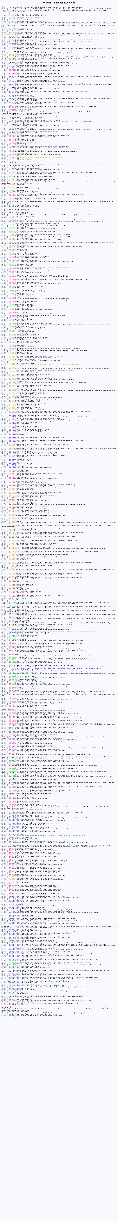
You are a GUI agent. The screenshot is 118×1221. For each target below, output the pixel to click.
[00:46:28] (4, 1082)
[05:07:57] (4, 257)
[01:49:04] (4, 924)
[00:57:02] (4, 1013)
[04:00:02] (4, 441)
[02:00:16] (4, 815)
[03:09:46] (4, 745)
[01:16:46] (4, 997)
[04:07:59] (4, 408)
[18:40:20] (4, 84)
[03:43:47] (4, 537)
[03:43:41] (4, 542)
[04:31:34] (4, 293)
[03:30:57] (4, 639)
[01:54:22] (4, 873)
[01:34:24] (4, 960)
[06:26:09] (4, 212)
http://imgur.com (34, 636)
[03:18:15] (4, 677)
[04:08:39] (4, 402)
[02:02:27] (4, 806)
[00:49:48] (4, 1076)
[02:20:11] (4, 761)
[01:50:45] (4, 913)
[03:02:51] (4, 754)
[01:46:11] (4, 939)
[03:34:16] (4, 604)
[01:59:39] (4, 825)
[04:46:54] (4, 278)
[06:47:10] (4, 201)
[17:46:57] (4, 94)
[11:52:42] (4, 136)
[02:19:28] (4, 768)
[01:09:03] (4, 1002)
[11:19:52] (4, 140)
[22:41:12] (4, 42)
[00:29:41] (4, 1162)
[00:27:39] (4, 1173)
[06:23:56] (4, 225)
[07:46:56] (4, 181)
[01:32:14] (4, 965)
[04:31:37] (4, 290)
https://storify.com (27, 79)
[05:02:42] (4, 262)
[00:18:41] (4, 1188)
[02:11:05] (4, 776)
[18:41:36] (4, 79)
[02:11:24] (4, 774)
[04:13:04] (4, 377)
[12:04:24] (4, 126)
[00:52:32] (4, 1056)
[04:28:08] (4, 313)
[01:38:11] (4, 944)
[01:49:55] (4, 919)
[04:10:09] (4, 382)
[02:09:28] (4, 789)
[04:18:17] (4, 352)
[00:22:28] (4, 1180)
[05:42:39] (4, 237)
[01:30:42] (4, 972)
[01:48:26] (4, 928)
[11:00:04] (4, 146)
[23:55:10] (4, 8)
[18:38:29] (4, 89)
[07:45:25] (4, 183)
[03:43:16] (4, 550)
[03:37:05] (4, 596)
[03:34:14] (4, 606)
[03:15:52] (4, 687)
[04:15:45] (4, 364)
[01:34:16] (4, 962)
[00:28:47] (4, 1167)
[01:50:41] (4, 914)
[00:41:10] (4, 1115)
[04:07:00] (4, 417)
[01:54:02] (4, 880)
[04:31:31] (4, 295)
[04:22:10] (4, 332)
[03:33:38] (4, 613)
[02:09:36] (4, 787)
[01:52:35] (4, 893)
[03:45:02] (4, 515)
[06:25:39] (4, 214)
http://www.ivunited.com (29, 459)
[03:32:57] (4, 619)
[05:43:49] (4, 230)
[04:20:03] (4, 342)
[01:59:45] (4, 824)
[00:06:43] (4, 1203)
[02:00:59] (4, 810)
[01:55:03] (4, 868)
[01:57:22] (4, 848)
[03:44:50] (4, 517)
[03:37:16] (4, 593)
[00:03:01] (4, 1213)
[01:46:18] (4, 936)
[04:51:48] (4, 270)
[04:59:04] (4, 265)
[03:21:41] (4, 674)
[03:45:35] (4, 507)
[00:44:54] (4, 1099)
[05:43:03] (4, 235)
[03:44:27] (4, 527)
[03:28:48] (4, 654)
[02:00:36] (4, 812)
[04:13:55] (4, 374)
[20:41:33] (4, 47)
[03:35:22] (4, 600)
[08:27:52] (4, 174)
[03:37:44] (4, 591)
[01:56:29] (4, 857)
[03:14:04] (4, 692)
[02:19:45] (4, 766)
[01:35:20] (4, 957)
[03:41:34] (4, 568)
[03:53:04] (4, 473)
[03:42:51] (4, 555)
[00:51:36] (4, 1071)
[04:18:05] (4, 356)
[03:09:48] (4, 741)
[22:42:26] (4, 26)
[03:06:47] (4, 746)
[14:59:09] (4, 112)
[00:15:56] (4, 1196)
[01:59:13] (4, 832)
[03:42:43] (4, 557)
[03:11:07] (4, 720)
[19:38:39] (4, 56)
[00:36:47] (4, 1134)
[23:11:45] (4, 18)
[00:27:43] (4, 1171)
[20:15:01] (4, 52)
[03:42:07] (4, 563)
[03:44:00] (4, 534)
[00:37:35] (4, 1130)
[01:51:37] (4, 904)
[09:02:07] (4, 154)
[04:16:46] (4, 357)
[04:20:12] (4, 341)
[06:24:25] (4, 222)
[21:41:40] (4, 46)
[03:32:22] (4, 623)
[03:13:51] (4, 698)
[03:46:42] (4, 501)
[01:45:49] (4, 941)
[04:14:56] (4, 369)
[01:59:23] (4, 830)
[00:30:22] (4, 1155)
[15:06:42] (4, 108)
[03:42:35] (4, 558)
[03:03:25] (4, 751)
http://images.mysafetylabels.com (32, 486)
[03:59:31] (4, 446)
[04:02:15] (4, 433)
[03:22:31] (4, 672)
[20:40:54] (4, 49)
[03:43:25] (4, 547)
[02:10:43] (4, 778)
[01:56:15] (4, 858)
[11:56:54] (4, 128)
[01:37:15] (4, 949)
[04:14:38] (4, 372)
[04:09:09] (4, 397)
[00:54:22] (4, 1046)
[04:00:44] (4, 438)
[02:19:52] (4, 764)
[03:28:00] (4, 659)
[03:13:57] (4, 693)
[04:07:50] (4, 412)
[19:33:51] (4, 72)
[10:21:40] (4, 151)
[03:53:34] (4, 469)
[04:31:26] (4, 298)
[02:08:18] (4, 799)
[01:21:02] (4, 985)
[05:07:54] (4, 258)
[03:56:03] (4, 464)
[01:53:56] (4, 881)
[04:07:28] (4, 415)
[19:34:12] (4, 70)
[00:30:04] (4, 1158)
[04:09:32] (4, 392)
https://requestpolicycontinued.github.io (56, 773)
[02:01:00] (4, 809)
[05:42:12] (4, 239)
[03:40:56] (4, 576)
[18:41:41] (4, 77)
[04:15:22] (4, 367)
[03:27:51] (4, 661)
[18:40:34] (4, 82)
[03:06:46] (4, 750)
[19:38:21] (4, 57)
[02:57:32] (4, 756)
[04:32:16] (4, 286)
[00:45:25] (4, 1097)
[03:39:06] (4, 581)
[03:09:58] (4, 735)
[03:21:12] (4, 675)
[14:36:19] (4, 117)
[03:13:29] (4, 705)
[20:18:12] (4, 51)
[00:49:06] (4, 1078)
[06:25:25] (4, 215)
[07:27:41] (4, 194)
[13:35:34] (4, 122)
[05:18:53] (4, 250)
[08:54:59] (4, 156)
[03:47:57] (4, 492)
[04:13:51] (4, 375)
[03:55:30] (4, 466)
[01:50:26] (4, 916)
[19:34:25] (4, 65)
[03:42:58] (4, 552)
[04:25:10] (4, 318)
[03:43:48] (4, 535)
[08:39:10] (4, 163)
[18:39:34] (4, 85)
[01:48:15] (4, 929)
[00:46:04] (4, 1089)
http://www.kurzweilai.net (24, 268)
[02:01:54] (4, 807)
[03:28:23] (4, 657)
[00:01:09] (4, 1216)
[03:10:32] (4, 726)
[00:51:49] (4, 1061)
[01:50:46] (4, 911)
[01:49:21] (4, 923)
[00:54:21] (4, 1048)
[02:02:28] (4, 804)
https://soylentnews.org (100, 799)
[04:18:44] (4, 349)
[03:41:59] (4, 565)
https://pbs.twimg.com (24, 263)
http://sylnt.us (102, 26)
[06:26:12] (4, 211)
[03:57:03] (4, 458)
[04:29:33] (4, 304)
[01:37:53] (4, 946)
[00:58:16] (4, 1007)
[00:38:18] (4, 1125)
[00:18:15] (4, 1191)
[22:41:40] (4, 33)
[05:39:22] (4, 248)
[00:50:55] (4, 1073)
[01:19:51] (4, 993)
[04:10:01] (4, 384)
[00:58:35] (4, 1005)
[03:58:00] (4, 454)
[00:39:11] (4, 1122)
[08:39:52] (4, 159)
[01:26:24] (4, 975)
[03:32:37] (4, 621)
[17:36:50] (4, 95)
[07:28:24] (4, 192)
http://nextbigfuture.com (23, 285)
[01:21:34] (4, 982)
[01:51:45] (4, 901)
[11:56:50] (4, 130)
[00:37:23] (4, 1132)
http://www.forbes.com (24, 840)
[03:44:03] (4, 532)
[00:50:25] (4, 1074)
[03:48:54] (4, 487)
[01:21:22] (4, 984)
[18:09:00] (4, 90)
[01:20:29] (4, 989)
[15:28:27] (4, 102)
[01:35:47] (4, 952)
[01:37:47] (4, 947)
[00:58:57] (4, 1003)
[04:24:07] (4, 319)
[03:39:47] (4, 580)
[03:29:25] (4, 651)
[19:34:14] (4, 67)
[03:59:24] (4, 451)
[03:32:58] (4, 618)
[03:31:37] (4, 632)
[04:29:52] (4, 301)
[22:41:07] (4, 44)
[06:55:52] (4, 199)
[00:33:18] (4, 1143)
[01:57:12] (4, 852)
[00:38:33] (4, 1124)
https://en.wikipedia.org (24, 209)
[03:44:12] (4, 530)
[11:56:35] (4, 131)
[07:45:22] (4, 184)
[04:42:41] (4, 285)
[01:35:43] (4, 954)
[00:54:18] (4, 1049)
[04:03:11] (4, 431)
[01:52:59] (4, 890)
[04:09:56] (4, 385)
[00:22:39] (4, 1178)
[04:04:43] (4, 426)
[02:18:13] (4, 771)
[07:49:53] (4, 178)
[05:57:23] (4, 227)
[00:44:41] (4, 1101)
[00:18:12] (4, 1193)
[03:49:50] (4, 484)
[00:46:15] (4, 1087)
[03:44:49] (4, 519)
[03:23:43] (4, 670)
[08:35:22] (4, 171)
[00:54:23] (4, 1041)
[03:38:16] (4, 586)
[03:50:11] (4, 482)
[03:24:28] (4, 664)
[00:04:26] (4, 1204)
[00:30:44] (4, 1152)
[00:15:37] (4, 1198)
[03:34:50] (4, 601)
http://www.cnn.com (21, 293)
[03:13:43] (4, 700)
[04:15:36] (4, 365)
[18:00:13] (4, 92)
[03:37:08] (4, 595)
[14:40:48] (4, 115)
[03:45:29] (4, 509)
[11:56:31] (4, 133)
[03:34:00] (4, 609)
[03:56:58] (4, 459)
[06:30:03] (4, 202)
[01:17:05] (4, 995)
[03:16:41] (4, 682)
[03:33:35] (4, 614)
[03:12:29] (4, 712)
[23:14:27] (4, 14)
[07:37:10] (4, 187)
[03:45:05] (4, 514)
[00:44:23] (4, 1102)
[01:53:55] (4, 883)
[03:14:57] (4, 689)
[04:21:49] (4, 334)
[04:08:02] (4, 407)
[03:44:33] (4, 524)
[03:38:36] (4, 585)
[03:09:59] (4, 731)
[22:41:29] (4, 34)
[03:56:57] (4, 461)
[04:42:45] (4, 283)
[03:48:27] (4, 491)
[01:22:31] (4, 980)
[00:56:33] (4, 1030)
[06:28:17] (4, 207)
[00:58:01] (4, 1010)
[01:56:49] (4, 853)
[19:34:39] (4, 64)
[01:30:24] (4, 974)
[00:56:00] (4, 1033)
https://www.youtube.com (23, 318)
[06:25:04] (4, 220)
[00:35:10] (4, 1137)
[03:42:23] (4, 560)
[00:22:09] (4, 1181)
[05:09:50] (4, 253)
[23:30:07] (4, 13)
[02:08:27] (4, 796)
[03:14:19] (4, 690)
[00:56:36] (4, 1020)
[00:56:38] (4, 1018)
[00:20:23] (4, 1185)
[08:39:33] (4, 161)
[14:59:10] (4, 110)
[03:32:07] (4, 626)
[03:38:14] (4, 588)
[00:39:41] (4, 1120)
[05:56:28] (4, 229)
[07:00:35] (4, 196)
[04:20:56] (4, 337)
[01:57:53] (4, 845)
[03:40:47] (4, 578)
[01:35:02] (4, 959)
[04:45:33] (4, 281)
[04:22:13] (4, 331)
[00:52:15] (4, 1059)
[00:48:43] (4, 1079)
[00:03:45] (4, 1209)
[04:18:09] (4, 354)
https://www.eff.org (22, 272)
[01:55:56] (4, 862)
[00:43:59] (4, 1104)
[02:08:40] (4, 794)
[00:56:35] (4, 1021)
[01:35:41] (4, 956)
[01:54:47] (4, 871)
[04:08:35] (4, 403)
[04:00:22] (4, 440)
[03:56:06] (4, 463)
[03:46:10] (4, 504)
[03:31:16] (4, 637)
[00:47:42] (4, 1081)
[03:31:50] (4, 629)
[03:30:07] (4, 642)
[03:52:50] (4, 474)
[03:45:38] (4, 506)
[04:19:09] (4, 346)
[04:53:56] (4, 267)
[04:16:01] (4, 361)
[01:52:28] (4, 896)
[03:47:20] (4, 497)
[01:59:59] (4, 819)
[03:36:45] (4, 598)
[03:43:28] (4, 545)
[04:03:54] (4, 428)
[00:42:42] (4, 1106)
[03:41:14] (4, 573)
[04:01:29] (4, 435)
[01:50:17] (4, 918)
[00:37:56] (4, 1129)
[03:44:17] (4, 529)
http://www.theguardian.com (24, 258)
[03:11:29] (4, 717)
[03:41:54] (4, 567)
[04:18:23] (4, 351)
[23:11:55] (4, 16)
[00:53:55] (4, 1053)
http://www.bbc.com (21, 275)
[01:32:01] (4, 967)
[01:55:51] (4, 863)
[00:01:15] (4, 1214)
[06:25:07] (4, 217)
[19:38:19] (4, 61)
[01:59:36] (4, 827)
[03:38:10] (4, 590)
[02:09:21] (4, 791)
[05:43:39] (4, 232)
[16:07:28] (4, 100)
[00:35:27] (4, 1135)
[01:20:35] (4, 987)
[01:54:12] (4, 878)
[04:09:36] (4, 390)
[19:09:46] (4, 75)
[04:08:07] (4, 405)
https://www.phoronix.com (56, 97)
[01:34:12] (4, 964)
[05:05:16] (4, 260)
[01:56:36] (4, 855)
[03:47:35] (4, 496)
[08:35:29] (4, 169)
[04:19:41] (4, 344)
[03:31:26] (4, 636)
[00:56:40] (4, 1017)
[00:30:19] (4, 1157)
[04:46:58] (4, 276)
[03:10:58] (4, 721)
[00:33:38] (4, 1140)
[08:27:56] (4, 173)
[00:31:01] (4, 1150)
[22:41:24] (4, 37)
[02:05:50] (4, 802)
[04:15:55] (4, 362)
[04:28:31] (4, 309)
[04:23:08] (4, 324)
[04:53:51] (4, 268)
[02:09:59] (4, 781)
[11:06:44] (4, 141)
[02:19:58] (4, 763)
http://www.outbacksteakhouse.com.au (27, 410)
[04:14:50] (4, 370)
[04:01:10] (4, 436)
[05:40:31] (4, 245)
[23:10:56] (4, 21)
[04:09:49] (4, 387)
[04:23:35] (4, 323)
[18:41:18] (4, 80)
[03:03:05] (4, 753)
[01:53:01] (4, 888)
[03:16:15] (4, 685)
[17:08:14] (4, 98)
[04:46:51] (4, 280)
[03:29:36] (4, 647)
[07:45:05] (4, 186)
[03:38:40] (4, 583)
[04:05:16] (4, 422)
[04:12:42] (4, 380)
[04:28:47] (4, 308)
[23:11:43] (4, 19)
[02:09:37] (4, 786)
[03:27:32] (4, 662)
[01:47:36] (4, 934)
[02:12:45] (4, 773)
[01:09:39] (4, 1000)
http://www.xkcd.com (79, 1193)
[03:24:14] (4, 665)
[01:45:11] (4, 942)
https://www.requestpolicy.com (27, 782)
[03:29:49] (4, 644)
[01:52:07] (4, 898)
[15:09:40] (4, 107)
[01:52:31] (4, 895)
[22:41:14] (4, 39)
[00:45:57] (4, 1092)
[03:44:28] (4, 525)
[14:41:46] (4, 113)
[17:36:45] (4, 97)
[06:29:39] (4, 204)
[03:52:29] (4, 476)
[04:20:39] (4, 339)
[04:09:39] (4, 389)
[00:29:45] (4, 1160)
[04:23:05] (4, 326)
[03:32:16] (4, 624)
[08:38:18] (4, 164)
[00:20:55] (4, 1183)
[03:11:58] (4, 715)
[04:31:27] (4, 296)
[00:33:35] (4, 1142)
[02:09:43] (4, 784)
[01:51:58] (4, 900)
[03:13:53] (4, 697)
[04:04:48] (4, 425)
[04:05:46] (4, 420)
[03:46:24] (4, 502)
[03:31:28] (4, 634)
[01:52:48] (4, 891)
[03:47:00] (4, 499)
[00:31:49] (4, 1147)
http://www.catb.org (28, 1038)
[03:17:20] (4, 679)
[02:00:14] (4, 817)
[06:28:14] (4, 209)
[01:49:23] (4, 921)
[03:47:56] (4, 494)
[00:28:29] (4, 1168)
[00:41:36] (4, 1109)
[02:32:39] (4, 759)
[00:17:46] (4, 1195)
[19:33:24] (4, 74)
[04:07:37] (4, 413)
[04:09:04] (4, 398)
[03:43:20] (4, 548)
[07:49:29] (4, 179)
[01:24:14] (4, 979)
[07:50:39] (4, 176)
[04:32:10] (4, 288)
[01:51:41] (4, 903)
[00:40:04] (4, 1119)
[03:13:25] (4, 707)
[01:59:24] (4, 829)
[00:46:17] (4, 1086)
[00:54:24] (4, 1040)
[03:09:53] (4, 736)
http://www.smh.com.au (23, 669)
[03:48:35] (4, 489)
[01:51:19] (4, 909)
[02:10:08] (4, 779)
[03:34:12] (4, 608)
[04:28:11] (4, 311)
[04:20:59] (4, 336)
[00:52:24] (4, 1058)
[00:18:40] (4, 1190)
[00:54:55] (4, 1038)
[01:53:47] (4, 886)
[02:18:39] (4, 769)
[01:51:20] (4, 906)
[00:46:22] (4, 1084)
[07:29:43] (4, 189)
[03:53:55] (4, 468)
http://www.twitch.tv (23, 23)
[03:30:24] (4, 641)
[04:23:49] (4, 321)
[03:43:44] (4, 540)
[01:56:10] (4, 860)
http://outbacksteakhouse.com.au (26, 402)
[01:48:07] (4, 931)
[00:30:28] (4, 1153)
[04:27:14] (4, 314)
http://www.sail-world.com (25, 665)
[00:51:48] (4, 1063)
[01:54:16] (4, 876)
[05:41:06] (4, 240)
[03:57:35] (4, 456)
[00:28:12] (4, 1170)
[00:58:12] (4, 1008)
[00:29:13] (4, 1163)
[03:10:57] (4, 725)
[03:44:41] (4, 520)
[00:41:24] (4, 1114)
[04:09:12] (4, 395)
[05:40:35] (4, 243)
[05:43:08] (4, 234)
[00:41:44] (4, 1107)
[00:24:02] (4, 1175)
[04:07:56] (4, 410)
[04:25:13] (4, 316)
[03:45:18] (4, 511)
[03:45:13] (4, 512)
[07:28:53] (4, 191)
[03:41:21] (4, 571)
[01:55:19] (4, 865)
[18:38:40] (4, 87)
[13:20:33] (4, 125)
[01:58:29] (4, 840)
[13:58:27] (4, 118)
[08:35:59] (4, 166)
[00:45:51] (4, 1094)
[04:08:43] (4, 400)
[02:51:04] (4, 758)
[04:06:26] (4, 418)
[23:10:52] (4, 23)
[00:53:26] (4, 1054)
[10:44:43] (4, 148)
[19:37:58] (4, 62)
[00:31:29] (4, 1148)
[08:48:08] (4, 158)
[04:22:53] (4, 328)
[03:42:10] (4, 562)
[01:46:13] (4, 937)
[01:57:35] (4, 847)
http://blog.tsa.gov (24, 296)
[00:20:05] (4, 1186)
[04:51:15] (4, 273)
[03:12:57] (4, 708)
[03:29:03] (4, 652)
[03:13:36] (4, 702)
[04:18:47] (4, 347)
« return (3, 6)
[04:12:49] (4, 379)
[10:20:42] (4, 153)
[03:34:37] (4, 603)
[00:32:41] (4, 1145)
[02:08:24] (4, 797)
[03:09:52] (4, 740)
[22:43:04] (4, 24)
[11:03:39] (4, 145)
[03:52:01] (4, 479)
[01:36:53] (4, 951)
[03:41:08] (4, 575)
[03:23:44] (4, 669)
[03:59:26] (4, 450)
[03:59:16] (4, 453)
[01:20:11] (4, 990)
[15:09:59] (4, 103)
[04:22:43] (4, 329)
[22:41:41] (4, 28)
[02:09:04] (4, 792)
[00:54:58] (4, 1036)
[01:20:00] (4, 992)
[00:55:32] (4, 1035)
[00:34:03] (4, 1139)
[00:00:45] (4, 1219)
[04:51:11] (4, 275)
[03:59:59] (4, 445)
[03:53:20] (4, 471)
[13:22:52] (4, 123)
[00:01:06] (4, 1218)
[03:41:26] (4, 570)
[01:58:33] (4, 837)
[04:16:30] (4, 359)
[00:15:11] (4, 1199)
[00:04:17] (4, 1206)
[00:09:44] (4, 1201)
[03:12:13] (4, 713)
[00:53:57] (4, 1051)
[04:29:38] (4, 303)
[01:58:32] (4, 839)
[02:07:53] (4, 801)
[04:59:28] (4, 263)
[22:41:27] (4, 36)
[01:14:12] (4, 998)
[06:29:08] (4, 206)
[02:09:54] (4, 782)
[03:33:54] (4, 611)
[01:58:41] (4, 835)
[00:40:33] (4, 1117)
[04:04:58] (4, 423)
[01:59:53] (4, 822)
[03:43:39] (4, 543)
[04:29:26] (4, 306)
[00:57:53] (4, 1012)
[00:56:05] (4, 1031)
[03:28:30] (4, 656)
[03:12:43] (4, 710)
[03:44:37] (4, 522)
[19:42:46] (4, 54)
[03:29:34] (4, 649)
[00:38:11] (4, 1127)
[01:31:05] (4, 970)
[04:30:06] (4, 300)
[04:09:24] (4, 393)
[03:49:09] (4, 486)
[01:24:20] (4, 977)
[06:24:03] (4, 224)
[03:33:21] (4, 616)
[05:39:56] (4, 247)
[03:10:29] (4, 730)
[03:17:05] (4, 680)
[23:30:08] (4, 9)
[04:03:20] (4, 430)
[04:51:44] (4, 272)
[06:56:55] (4, 197)
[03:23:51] (4, 667)
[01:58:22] (4, 843)
